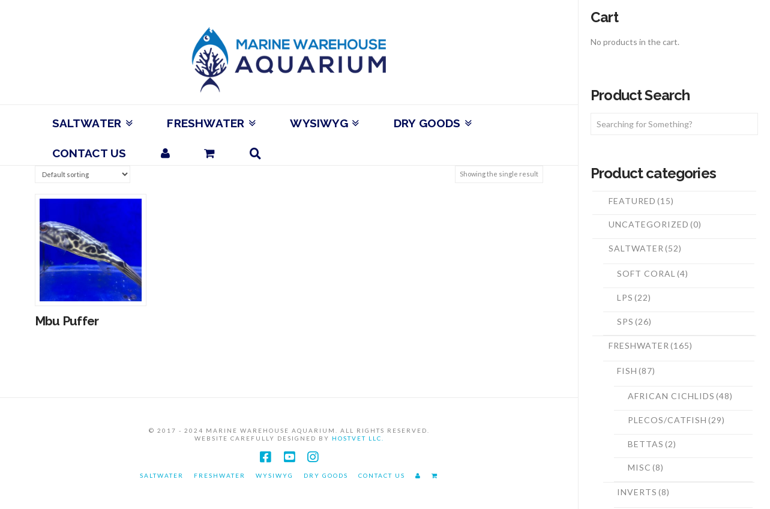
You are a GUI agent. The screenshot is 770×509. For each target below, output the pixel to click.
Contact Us (381, 475)
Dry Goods (326, 475)
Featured (641, 201)
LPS (634, 297)
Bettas (652, 444)
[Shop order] (82, 174)
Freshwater (651, 345)
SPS (634, 321)
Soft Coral (652, 273)
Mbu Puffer (67, 321)
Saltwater (645, 248)
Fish (636, 371)
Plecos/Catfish (676, 420)
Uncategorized (655, 224)
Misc (646, 467)
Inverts (643, 492)
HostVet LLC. (358, 438)
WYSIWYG (274, 475)
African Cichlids (680, 396)
